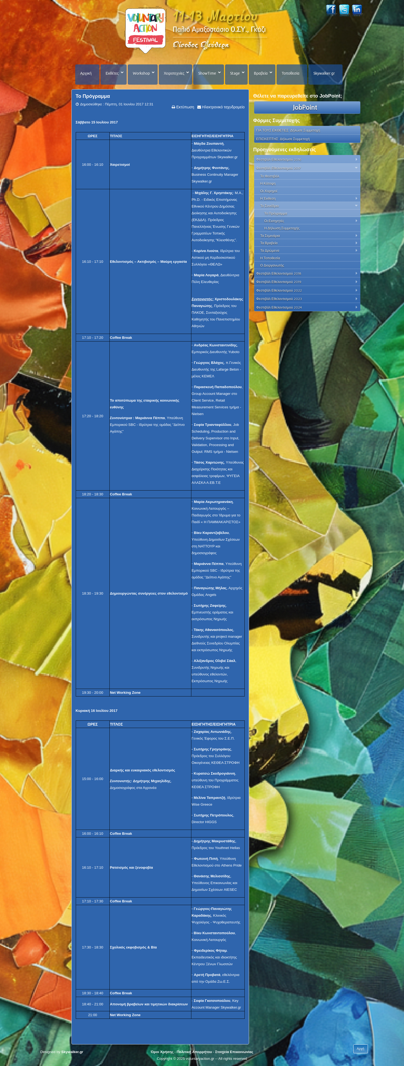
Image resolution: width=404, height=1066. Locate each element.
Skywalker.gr (324, 73)
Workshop (141, 73)
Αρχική (86, 73)
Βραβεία (261, 73)
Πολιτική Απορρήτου (194, 1052)
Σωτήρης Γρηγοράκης (212, 749)
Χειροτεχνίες (174, 73)
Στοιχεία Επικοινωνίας (234, 1052)
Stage (235, 73)
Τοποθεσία (290, 73)
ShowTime (207, 73)
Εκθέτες (112, 73)
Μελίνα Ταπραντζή (209, 798)
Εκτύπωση (184, 107)
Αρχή (360, 1049)
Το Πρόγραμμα (93, 96)
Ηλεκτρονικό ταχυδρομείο (222, 107)
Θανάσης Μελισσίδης (212, 876)
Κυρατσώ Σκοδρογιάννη (214, 773)
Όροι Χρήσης (162, 1052)
